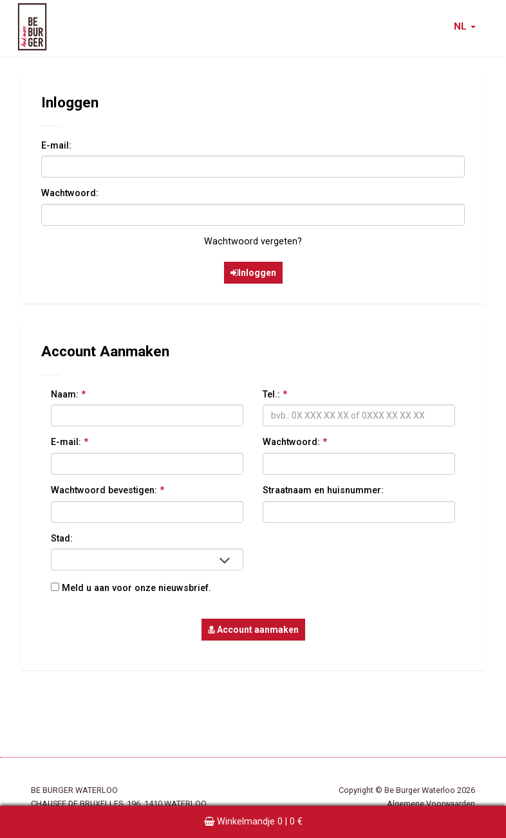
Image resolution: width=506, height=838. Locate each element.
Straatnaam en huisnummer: (323, 490)
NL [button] (465, 26)
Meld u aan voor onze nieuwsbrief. (131, 588)
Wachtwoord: (69, 193)
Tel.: (275, 394)
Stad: (62, 538)
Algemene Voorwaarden (431, 803)
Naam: (68, 394)
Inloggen (253, 273)
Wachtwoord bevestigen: (107, 490)
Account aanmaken (253, 629)
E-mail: (56, 145)
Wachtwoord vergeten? (253, 241)
